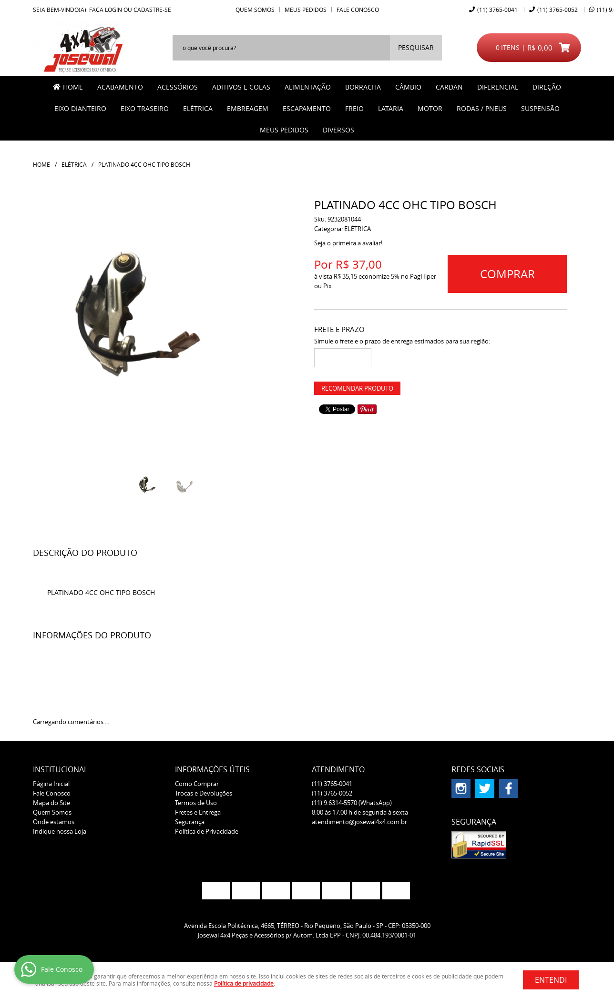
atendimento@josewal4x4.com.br (359, 821)
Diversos (338, 129)
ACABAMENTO (120, 86)
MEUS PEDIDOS (284, 129)
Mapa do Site (51, 802)
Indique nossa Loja (59, 831)
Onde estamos (53, 821)
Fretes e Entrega (198, 812)
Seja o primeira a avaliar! (348, 243)
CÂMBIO (408, 86)
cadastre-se (152, 9)
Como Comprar (197, 783)
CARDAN (449, 86)
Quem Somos (255, 9)
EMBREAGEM (247, 108)
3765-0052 (557, 9)
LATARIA (390, 108)
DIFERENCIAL (497, 86)
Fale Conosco (358, 9)
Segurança (190, 821)
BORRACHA (363, 86)
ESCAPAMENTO (307, 108)
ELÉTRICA (198, 108)
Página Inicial (51, 783)
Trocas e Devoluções (203, 793)
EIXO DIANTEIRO (80, 108)
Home (73, 86)
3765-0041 (497, 9)
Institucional (60, 769)
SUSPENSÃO (540, 108)
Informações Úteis (212, 769)
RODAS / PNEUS (482, 108)
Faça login (105, 9)
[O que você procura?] (416, 47)
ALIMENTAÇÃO (308, 86)
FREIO (354, 108)
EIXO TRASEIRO (145, 108)
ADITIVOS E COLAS (241, 86)
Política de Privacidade (206, 831)
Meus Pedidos (306, 9)
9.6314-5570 (352, 802)
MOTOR (430, 108)
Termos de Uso (196, 802)
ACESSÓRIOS (177, 86)
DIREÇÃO (546, 86)
